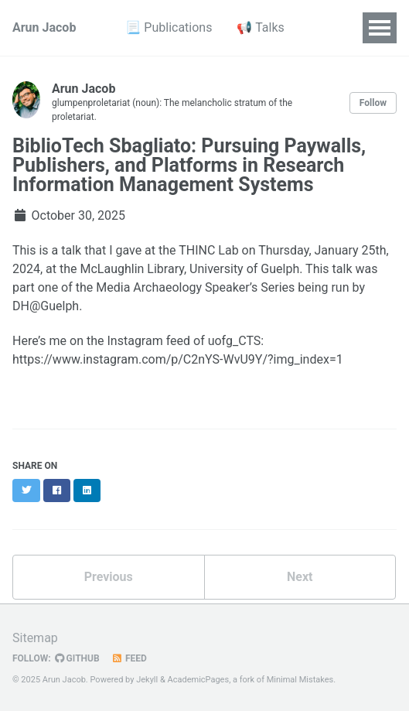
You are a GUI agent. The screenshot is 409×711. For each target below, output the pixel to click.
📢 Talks (260, 27)
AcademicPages (199, 680)
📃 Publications (168, 27)
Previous (108, 576)
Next (299, 576)
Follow (373, 102)
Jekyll (147, 680)
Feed (129, 658)
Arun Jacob (44, 27)
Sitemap (35, 638)
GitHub (77, 658)
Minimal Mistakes (300, 680)
